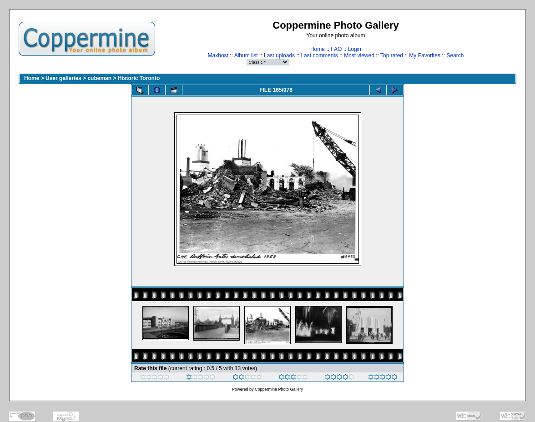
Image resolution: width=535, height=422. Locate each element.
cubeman (99, 78)
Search (455, 55)
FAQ (336, 49)
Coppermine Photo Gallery (279, 389)
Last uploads (279, 55)
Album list (246, 55)
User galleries (63, 78)
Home (317, 49)
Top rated (391, 55)
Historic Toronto (139, 78)
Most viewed (359, 55)
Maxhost (218, 55)
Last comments (319, 55)
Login (354, 49)
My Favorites (424, 55)
